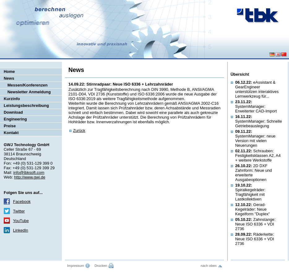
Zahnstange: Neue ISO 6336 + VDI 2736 (255, 224)
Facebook (22, 201)
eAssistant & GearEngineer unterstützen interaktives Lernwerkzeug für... (256, 89)
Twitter (19, 211)
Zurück (79, 130)
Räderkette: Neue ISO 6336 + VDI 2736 (254, 239)
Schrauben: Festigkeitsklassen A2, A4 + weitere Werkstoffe (258, 155)
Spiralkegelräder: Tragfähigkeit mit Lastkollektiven (250, 192)
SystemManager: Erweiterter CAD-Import (256, 106)
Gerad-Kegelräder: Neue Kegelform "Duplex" (252, 209)
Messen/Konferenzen (27, 85)
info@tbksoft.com (28, 172)
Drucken (100, 265)
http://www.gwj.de (29, 177)
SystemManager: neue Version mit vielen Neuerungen (255, 138)
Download (13, 112)
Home (9, 71)
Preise (10, 126)
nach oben (209, 265)
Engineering (15, 119)
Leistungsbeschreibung (26, 105)
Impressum (75, 265)
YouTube (21, 220)
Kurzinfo (12, 98)
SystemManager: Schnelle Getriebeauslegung (258, 121)
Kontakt (11, 132)
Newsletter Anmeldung (29, 92)
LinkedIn (20, 230)
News (9, 78)
